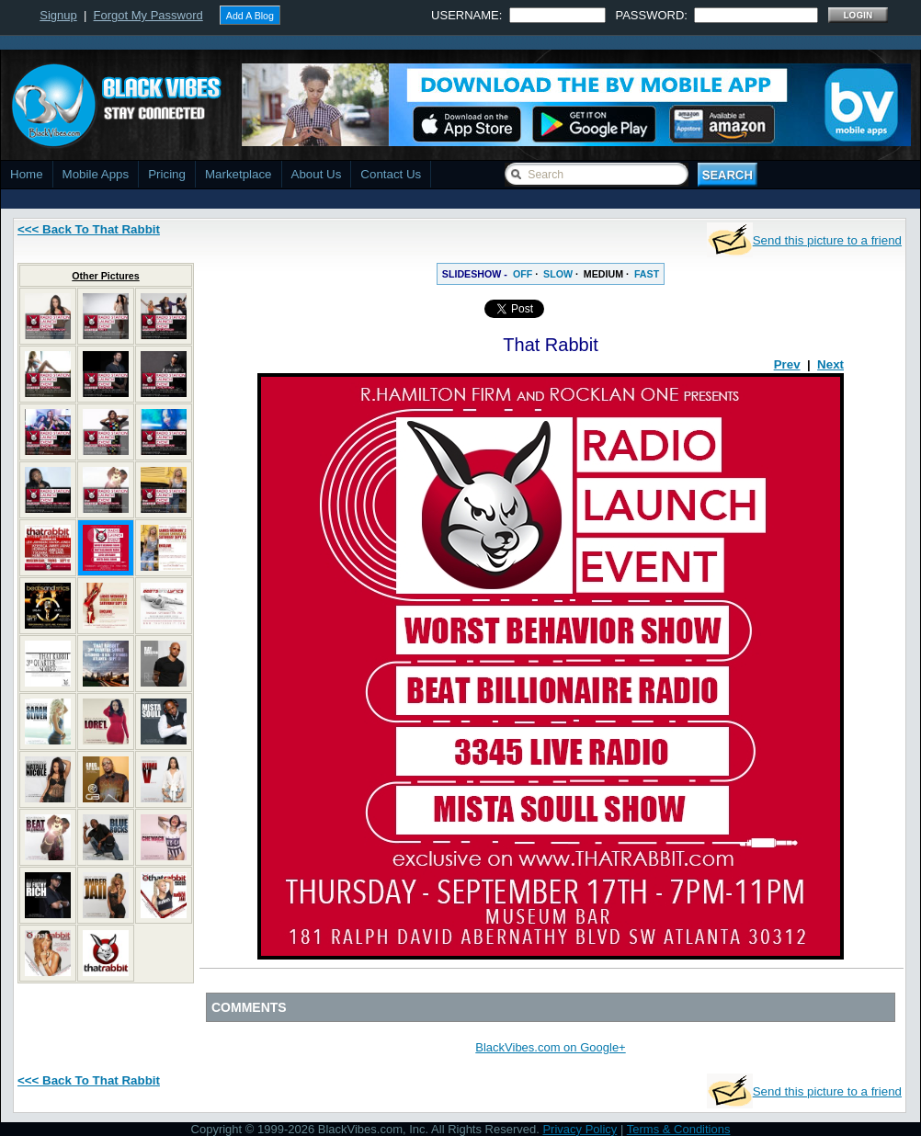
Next (830, 364)
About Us (316, 174)
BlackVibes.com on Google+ (550, 1047)
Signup (58, 15)
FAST (646, 273)
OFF (522, 273)
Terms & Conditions (679, 1129)
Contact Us (390, 174)
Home (26, 174)
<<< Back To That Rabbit (88, 229)
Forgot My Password (148, 15)
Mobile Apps (96, 174)
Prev (787, 364)
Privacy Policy (579, 1129)
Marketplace (238, 174)
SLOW (558, 273)
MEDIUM (603, 273)
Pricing (167, 174)
